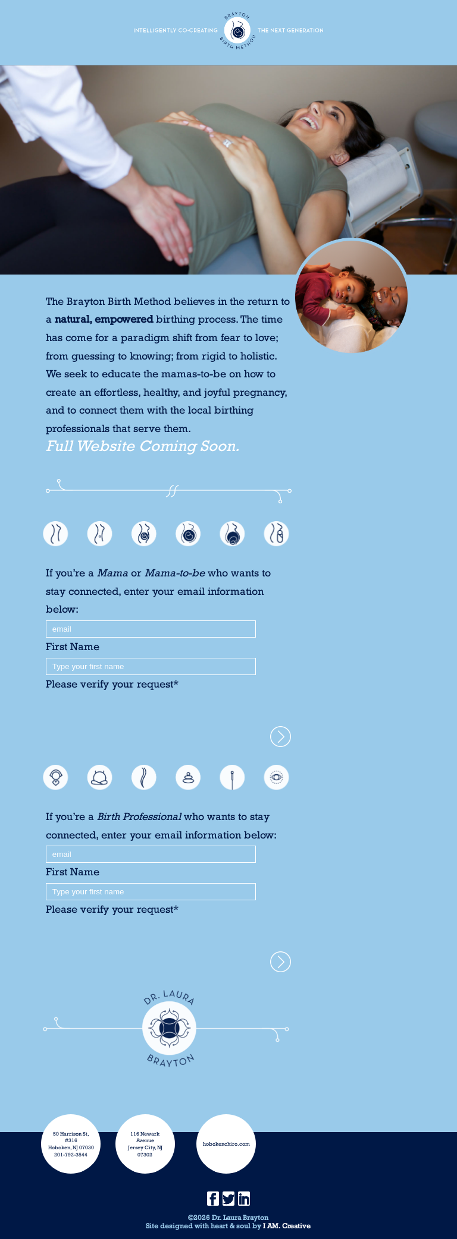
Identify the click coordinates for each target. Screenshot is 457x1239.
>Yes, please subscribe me (280, 736)
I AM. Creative (287, 1226)
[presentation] (136, 716)
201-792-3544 (70, 1154)
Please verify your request (112, 683)
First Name (72, 646)
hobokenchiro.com (226, 1143)
